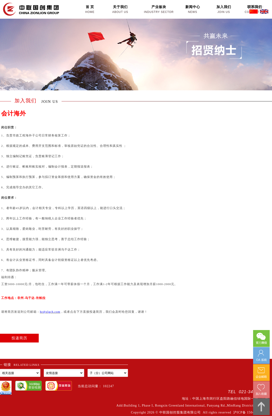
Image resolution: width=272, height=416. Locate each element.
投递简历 (19, 338)
